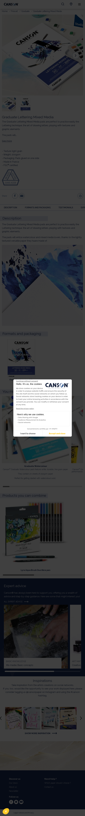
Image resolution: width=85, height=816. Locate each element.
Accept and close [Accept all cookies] (57, 433)
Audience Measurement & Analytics (32, 420)
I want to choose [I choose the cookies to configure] (27, 433)
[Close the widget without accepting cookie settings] (27, 381)
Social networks (24, 422)
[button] (6, 811)
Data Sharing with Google (28, 417)
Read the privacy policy (25, 409)
